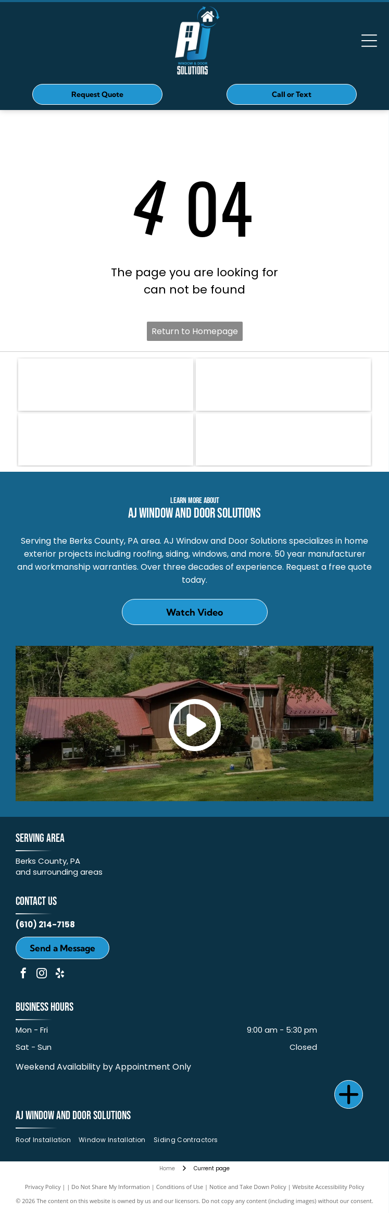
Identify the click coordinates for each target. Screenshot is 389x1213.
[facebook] (23, 974)
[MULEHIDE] (283, 439)
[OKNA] (283, 385)
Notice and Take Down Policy (247, 1187)
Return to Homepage (195, 331)
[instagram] (41, 974)
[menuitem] (47, 1140)
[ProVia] (105, 439)
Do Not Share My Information (110, 1187)
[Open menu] (369, 40)
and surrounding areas (59, 871)
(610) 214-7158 (45, 924)
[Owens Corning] (105, 385)
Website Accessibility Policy (328, 1187)
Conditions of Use (180, 1187)
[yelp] (60, 974)
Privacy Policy (43, 1187)
